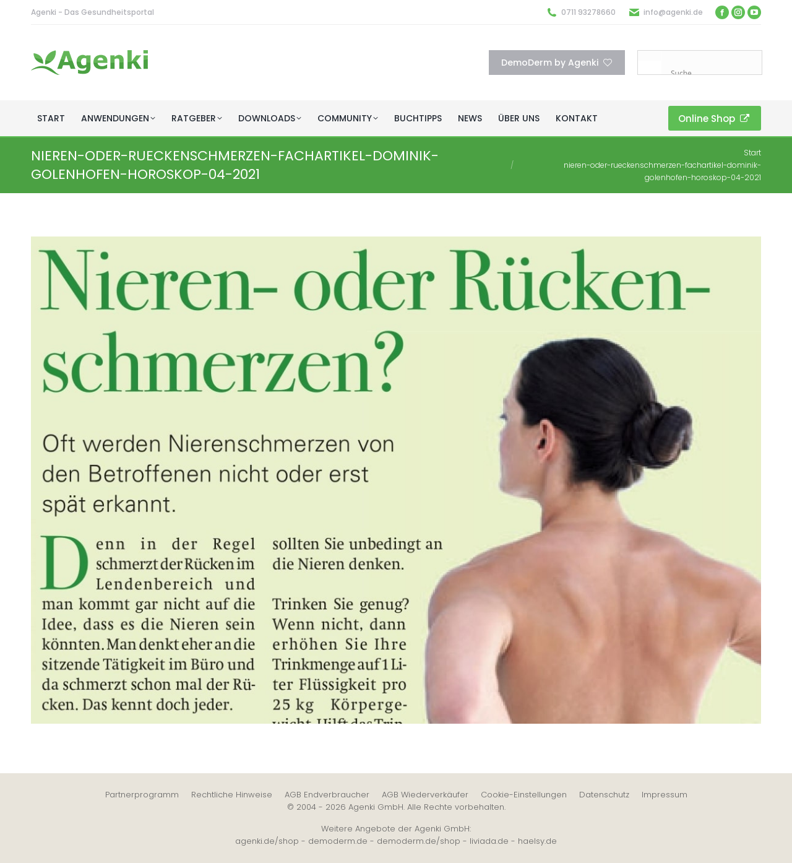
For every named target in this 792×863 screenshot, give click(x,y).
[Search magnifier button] (649, 62)
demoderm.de (338, 841)
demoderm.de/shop (418, 841)
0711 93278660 (588, 12)
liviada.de (489, 841)
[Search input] (715, 73)
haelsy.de (537, 841)
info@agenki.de (673, 12)
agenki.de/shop (267, 841)
